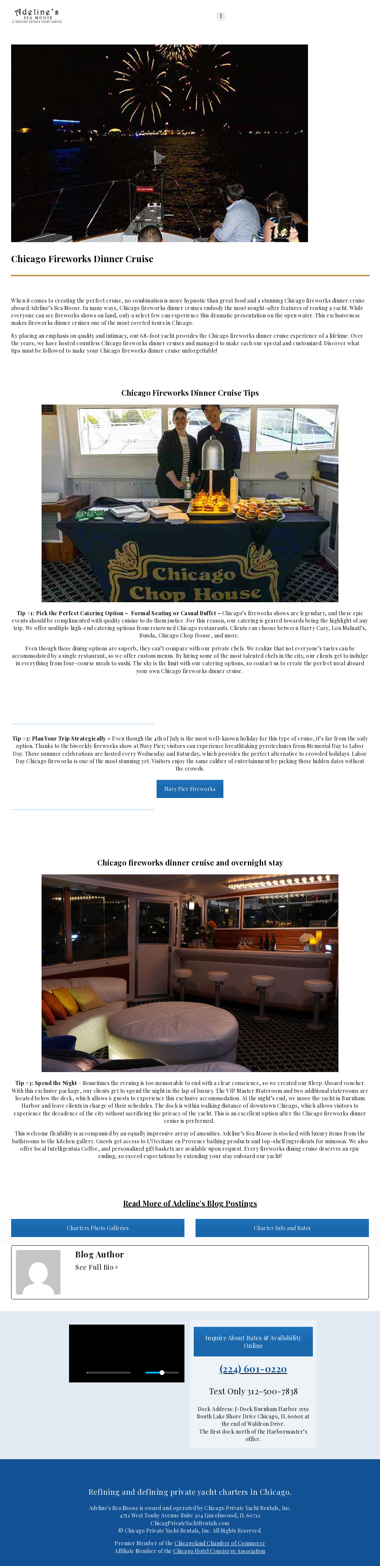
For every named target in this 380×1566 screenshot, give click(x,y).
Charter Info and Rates (282, 1228)
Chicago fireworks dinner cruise (201, 671)
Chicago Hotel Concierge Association (219, 1551)
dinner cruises (184, 307)
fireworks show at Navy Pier (129, 745)
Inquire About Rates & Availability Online (253, 1341)
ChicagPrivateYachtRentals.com (190, 1523)
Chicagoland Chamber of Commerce (219, 1543)
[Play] (79, 1373)
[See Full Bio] (116, 1267)
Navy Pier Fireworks (190, 788)
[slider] (108, 1372)
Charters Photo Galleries (98, 1228)
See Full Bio (94, 1267)
